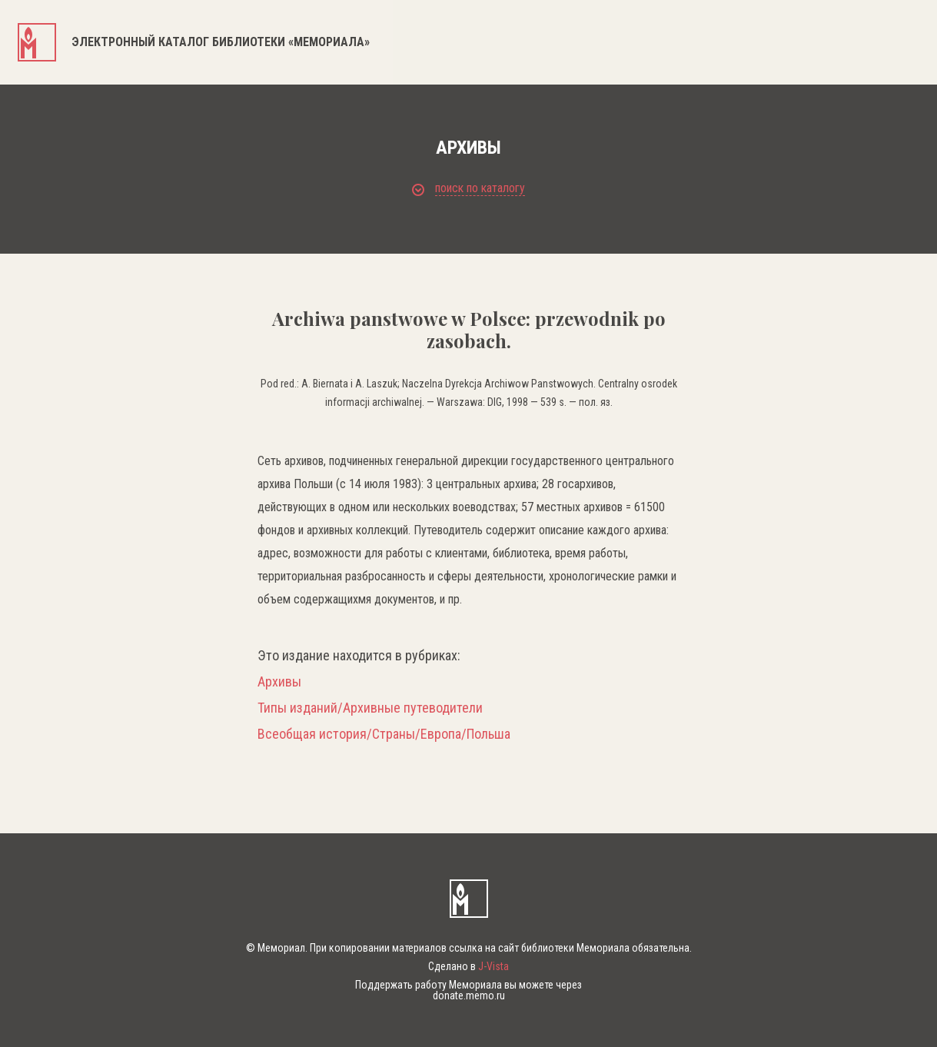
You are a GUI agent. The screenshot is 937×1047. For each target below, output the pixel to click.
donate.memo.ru (469, 995)
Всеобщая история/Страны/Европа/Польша (384, 734)
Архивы (279, 682)
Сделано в (468, 966)
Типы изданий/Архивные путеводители (370, 708)
